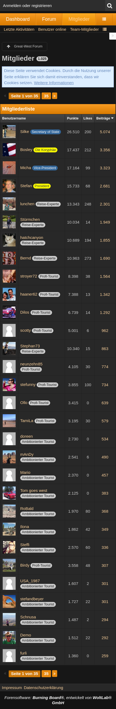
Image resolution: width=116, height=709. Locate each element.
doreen (26, 436)
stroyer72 (28, 276)
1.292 (105, 312)
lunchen (27, 203)
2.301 (105, 204)
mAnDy (26, 454)
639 (104, 402)
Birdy (24, 565)
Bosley (26, 149)
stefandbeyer (32, 599)
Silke (24, 131)
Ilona (24, 526)
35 (46, 96)
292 (104, 637)
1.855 (105, 240)
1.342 (105, 294)
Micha (25, 167)
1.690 (105, 258)
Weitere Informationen (54, 82)
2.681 (105, 186)
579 (104, 421)
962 (104, 330)
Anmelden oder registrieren (27, 5)
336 (104, 547)
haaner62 (28, 294)
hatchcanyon (31, 237)
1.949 (105, 222)
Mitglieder (79, 19)
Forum (49, 19)
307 (104, 565)
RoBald (26, 508)
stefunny (28, 384)
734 (104, 384)
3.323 (105, 168)
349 (104, 529)
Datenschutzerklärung (43, 687)
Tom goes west (33, 490)
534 (104, 439)
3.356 (105, 150)
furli (23, 653)
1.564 (105, 276)
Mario (25, 472)
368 (104, 511)
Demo (25, 635)
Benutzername (14, 118)
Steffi (24, 544)
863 (104, 348)
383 (104, 493)
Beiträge (103, 118)
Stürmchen (30, 219)
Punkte (73, 118)
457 (104, 475)
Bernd (25, 258)
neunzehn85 (31, 364)
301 (104, 583)
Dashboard (18, 19)
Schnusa (28, 617)
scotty (25, 330)
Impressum (12, 687)
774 (104, 366)
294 (104, 619)
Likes (87, 118)
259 (104, 655)
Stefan (26, 185)
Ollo (24, 402)
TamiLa (26, 420)
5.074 (105, 131)
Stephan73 (30, 346)
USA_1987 (30, 580)
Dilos (24, 312)
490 (104, 457)
